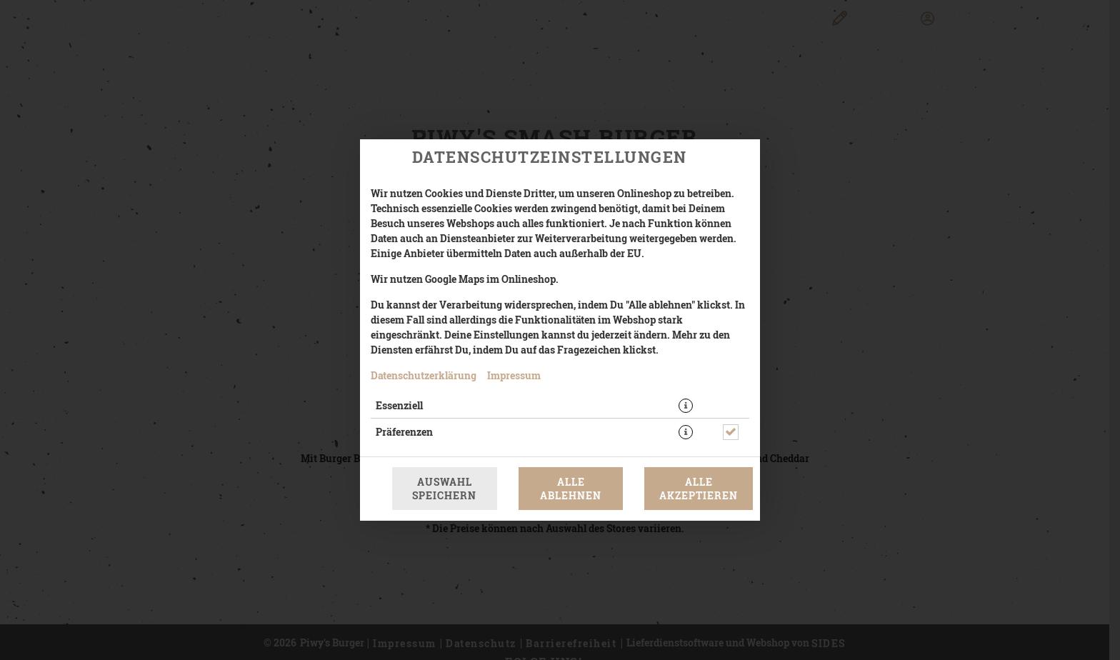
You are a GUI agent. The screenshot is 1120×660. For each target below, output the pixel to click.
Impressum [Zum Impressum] (514, 375)
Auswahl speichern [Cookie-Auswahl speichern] (444, 488)
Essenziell (399, 405)
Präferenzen (404, 432)
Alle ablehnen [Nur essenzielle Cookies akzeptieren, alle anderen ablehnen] (570, 488)
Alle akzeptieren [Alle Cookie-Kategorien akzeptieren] (698, 488)
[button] (686, 406)
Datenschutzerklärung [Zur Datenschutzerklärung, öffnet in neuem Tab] (423, 375)
